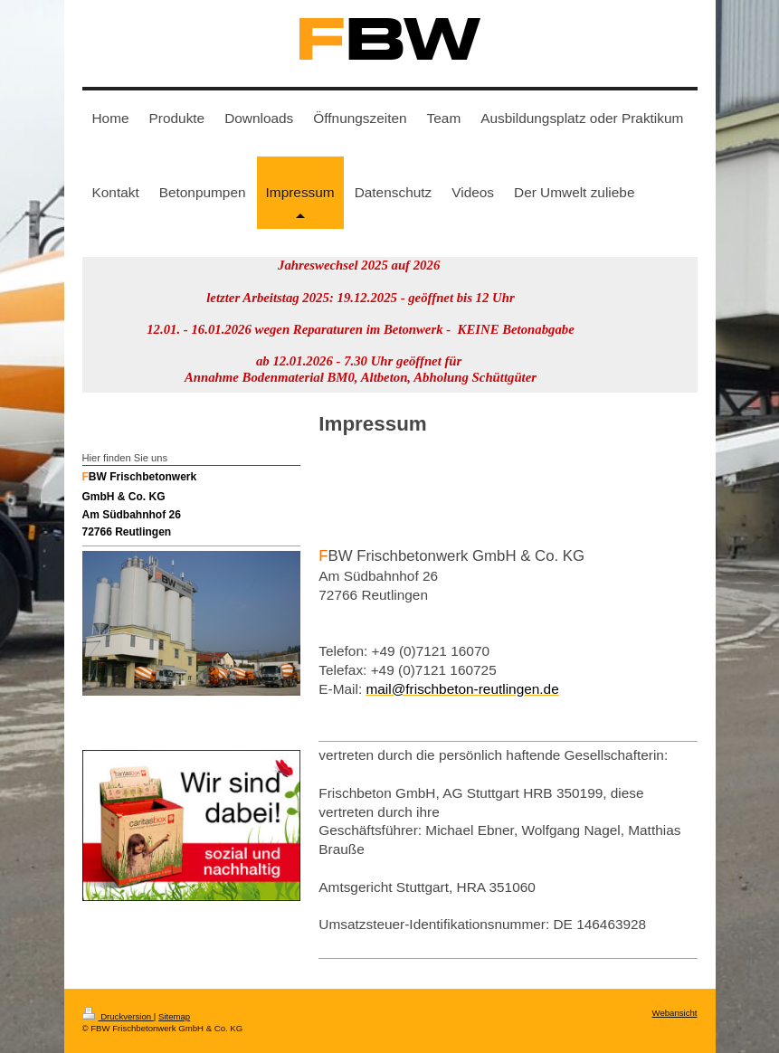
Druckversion (118, 1016)
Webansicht (675, 1013)
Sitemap (174, 1016)
